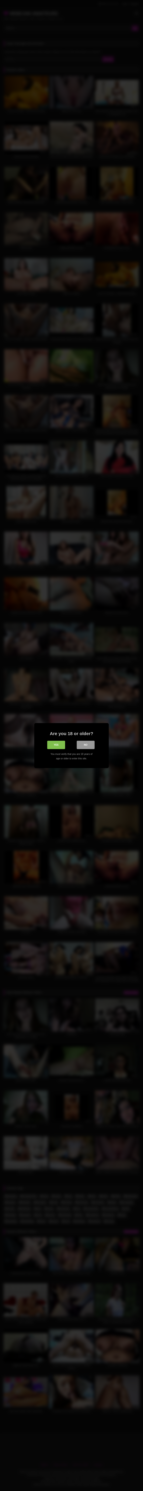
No (85, 744)
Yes (56, 744)
